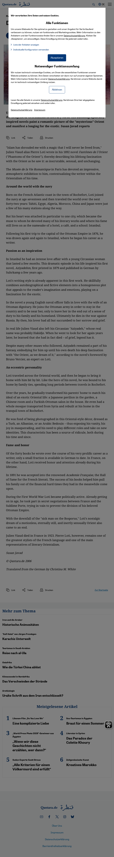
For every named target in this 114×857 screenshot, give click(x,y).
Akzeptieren (57, 57)
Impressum (39, 109)
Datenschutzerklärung (59, 78)
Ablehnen (57, 89)
